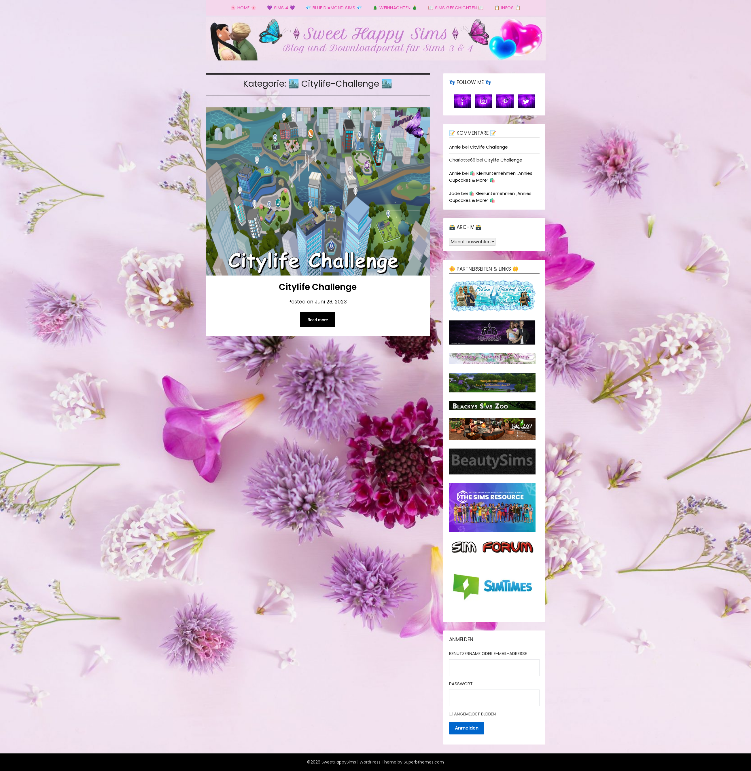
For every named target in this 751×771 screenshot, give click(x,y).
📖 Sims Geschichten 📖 (456, 8)
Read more (317, 319)
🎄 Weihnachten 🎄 (395, 8)
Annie (455, 147)
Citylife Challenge (318, 287)
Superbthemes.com (424, 762)
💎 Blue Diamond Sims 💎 (334, 8)
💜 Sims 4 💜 (281, 8)
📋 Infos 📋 (507, 8)
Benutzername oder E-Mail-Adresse (488, 653)
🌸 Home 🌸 (243, 8)
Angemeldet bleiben (475, 714)
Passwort (461, 684)
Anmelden (466, 728)
